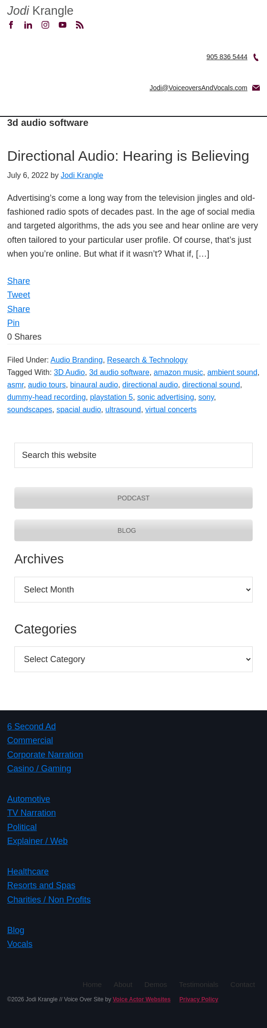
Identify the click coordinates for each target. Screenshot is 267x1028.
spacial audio (78, 409)
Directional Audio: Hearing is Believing (128, 156)
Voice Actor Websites (142, 999)
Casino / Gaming (39, 768)
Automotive (28, 799)
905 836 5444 (226, 57)
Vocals (19, 944)
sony (206, 397)
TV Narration (31, 813)
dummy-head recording (46, 397)
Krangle (40, 10)
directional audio (150, 385)
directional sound (211, 385)
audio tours (47, 385)
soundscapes (29, 409)
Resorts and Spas (41, 885)
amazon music (178, 372)
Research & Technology (147, 360)
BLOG (133, 530)
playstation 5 (111, 397)
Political (22, 827)
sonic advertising (165, 397)
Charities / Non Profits (49, 899)
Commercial (30, 740)
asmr (15, 385)
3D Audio (69, 372)
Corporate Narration (45, 754)
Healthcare (28, 871)
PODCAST (133, 498)
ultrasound (123, 409)
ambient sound (232, 372)
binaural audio (94, 385)
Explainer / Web (37, 841)
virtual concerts (171, 409)
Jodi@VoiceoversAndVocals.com (198, 88)
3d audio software (119, 372)
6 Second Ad (31, 726)
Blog (15, 930)
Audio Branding (77, 360)
